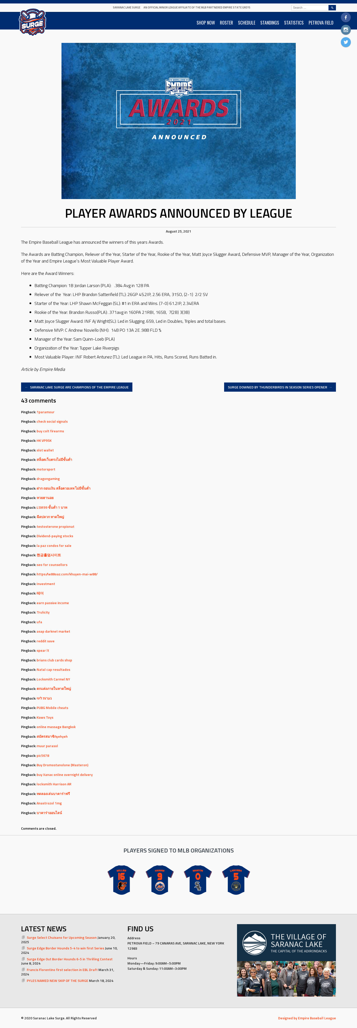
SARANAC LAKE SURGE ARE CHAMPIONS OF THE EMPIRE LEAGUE (77, 387)
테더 (40, 593)
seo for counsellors (52, 564)
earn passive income (53, 602)
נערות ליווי (44, 698)
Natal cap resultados (53, 669)
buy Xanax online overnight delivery (65, 774)
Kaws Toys (45, 717)
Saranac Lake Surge (126, 7)
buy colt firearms (50, 431)
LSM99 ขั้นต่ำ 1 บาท (52, 507)
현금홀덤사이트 (49, 555)
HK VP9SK (44, 440)
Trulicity (43, 612)
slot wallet (45, 450)
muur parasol (47, 745)
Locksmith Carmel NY (53, 679)
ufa (39, 621)
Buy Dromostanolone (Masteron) (62, 764)
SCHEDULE (246, 22)
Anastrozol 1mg (49, 803)
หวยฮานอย (45, 497)
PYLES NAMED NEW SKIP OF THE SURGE (57, 980)
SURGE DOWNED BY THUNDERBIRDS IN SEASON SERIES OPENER (280, 387)
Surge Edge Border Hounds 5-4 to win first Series (65, 948)
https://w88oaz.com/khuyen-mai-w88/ (67, 574)
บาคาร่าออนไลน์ (49, 812)
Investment (46, 583)
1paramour (46, 411)
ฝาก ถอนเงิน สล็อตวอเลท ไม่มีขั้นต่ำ (63, 488)
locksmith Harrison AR (54, 784)
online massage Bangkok (56, 726)
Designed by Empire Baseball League (307, 1018)
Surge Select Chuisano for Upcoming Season (62, 937)
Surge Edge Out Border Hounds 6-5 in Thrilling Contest (70, 959)
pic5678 (43, 755)
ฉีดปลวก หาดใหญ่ (50, 516)
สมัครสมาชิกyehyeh (52, 736)
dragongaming (48, 478)
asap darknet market (53, 631)
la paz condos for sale (54, 545)
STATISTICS (294, 22)
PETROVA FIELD (321, 22)
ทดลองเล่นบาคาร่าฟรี (53, 793)
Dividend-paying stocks (55, 535)
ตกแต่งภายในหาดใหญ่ (54, 688)
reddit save (46, 641)
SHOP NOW (206, 22)
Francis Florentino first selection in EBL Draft (62, 969)
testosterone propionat (55, 526)
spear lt (43, 650)
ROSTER (226, 22)
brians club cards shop (54, 660)
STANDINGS (269, 22)
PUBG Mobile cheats (52, 707)
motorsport (46, 469)
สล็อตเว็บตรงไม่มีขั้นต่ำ (54, 459)
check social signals (52, 421)
